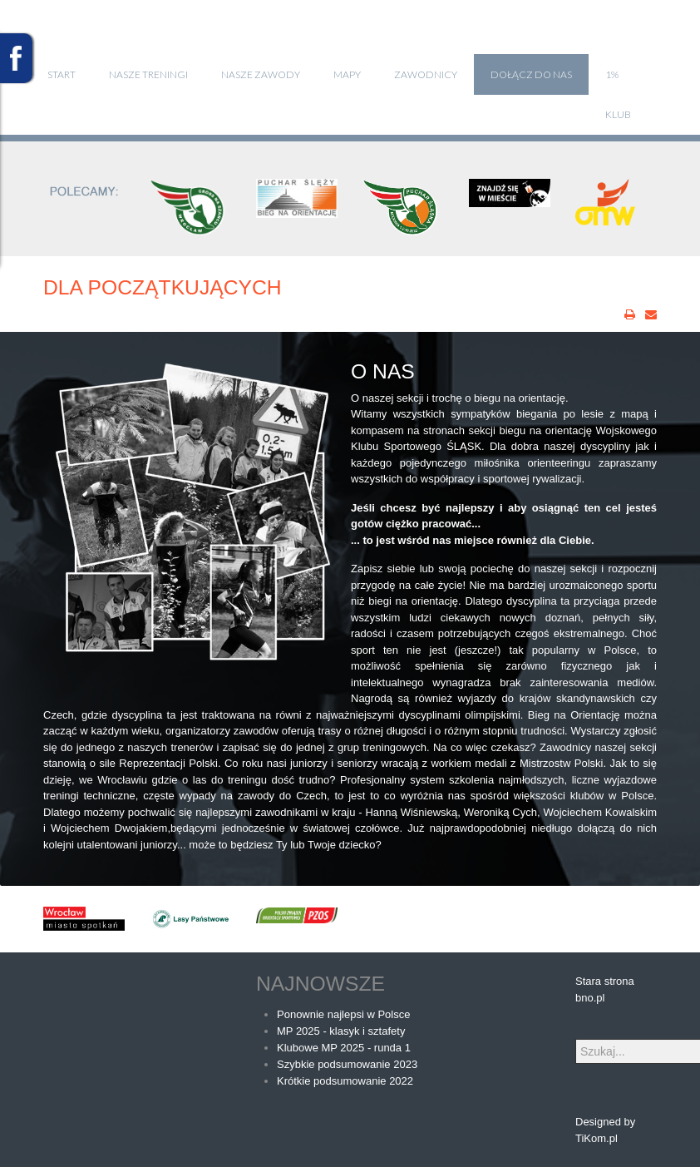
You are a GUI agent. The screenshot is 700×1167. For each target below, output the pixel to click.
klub (618, 114)
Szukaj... (575, 1039)
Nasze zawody (260, 74)
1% (612, 74)
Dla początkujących (162, 287)
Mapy (347, 74)
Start (61, 74)
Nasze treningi (148, 74)
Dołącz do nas (531, 74)
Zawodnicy (425, 74)
